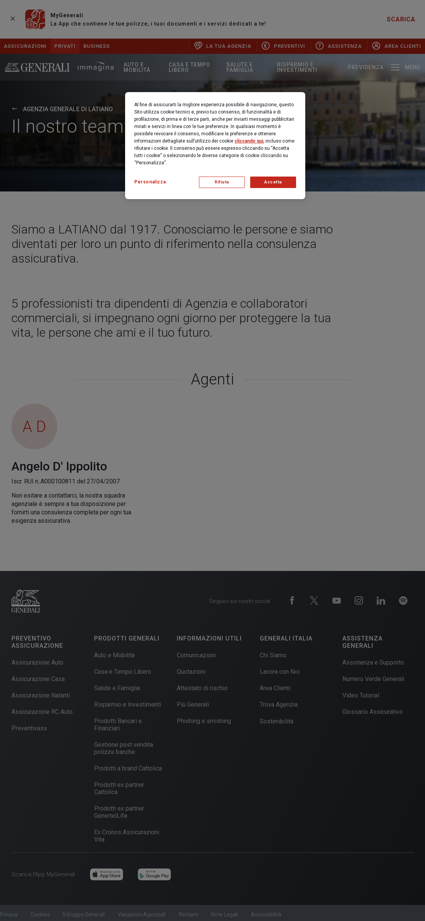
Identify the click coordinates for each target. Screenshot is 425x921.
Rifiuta (222, 182)
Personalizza (150, 182)
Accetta (273, 182)
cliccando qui (248, 141)
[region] (215, 145)
